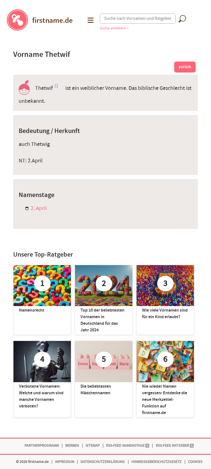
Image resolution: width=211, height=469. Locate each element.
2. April (36, 208)
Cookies (195, 461)
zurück (185, 67)
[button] (90, 20)
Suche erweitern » (114, 28)
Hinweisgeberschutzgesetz (156, 461)
